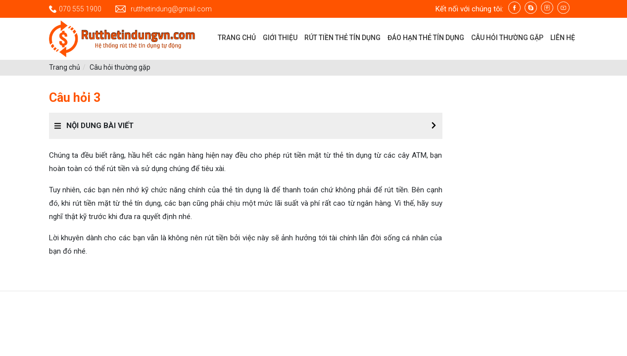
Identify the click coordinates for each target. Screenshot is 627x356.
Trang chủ (64, 67)
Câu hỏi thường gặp (120, 67)
